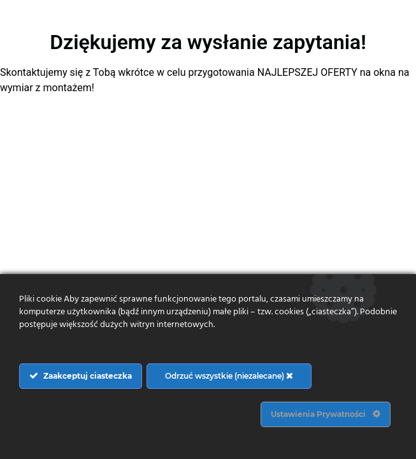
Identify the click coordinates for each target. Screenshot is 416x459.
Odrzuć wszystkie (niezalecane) (229, 376)
